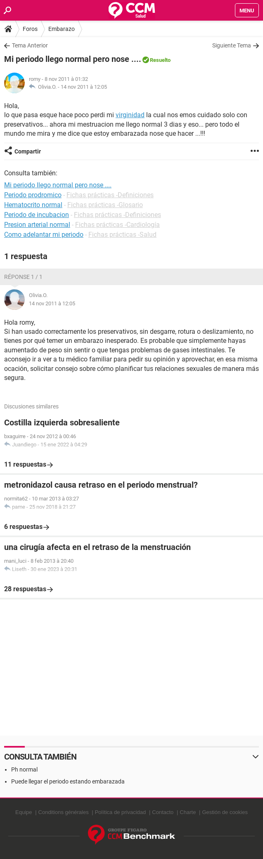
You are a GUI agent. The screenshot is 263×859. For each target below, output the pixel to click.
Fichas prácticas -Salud (122, 234)
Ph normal (24, 769)
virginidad (130, 115)
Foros (30, 29)
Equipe (23, 812)
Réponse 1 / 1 (23, 277)
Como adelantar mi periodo (43, 234)
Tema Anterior (30, 45)
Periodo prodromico (33, 195)
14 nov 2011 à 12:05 (84, 87)
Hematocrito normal (33, 205)
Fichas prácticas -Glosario (105, 205)
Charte (188, 812)
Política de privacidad (120, 812)
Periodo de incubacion (36, 215)
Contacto (162, 812)
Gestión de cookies (225, 812)
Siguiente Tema (231, 45)
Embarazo (61, 29)
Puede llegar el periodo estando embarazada (68, 781)
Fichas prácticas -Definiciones (110, 195)
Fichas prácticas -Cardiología (117, 225)
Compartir (27, 151)
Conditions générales (63, 812)
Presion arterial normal (37, 225)
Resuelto (160, 60)
